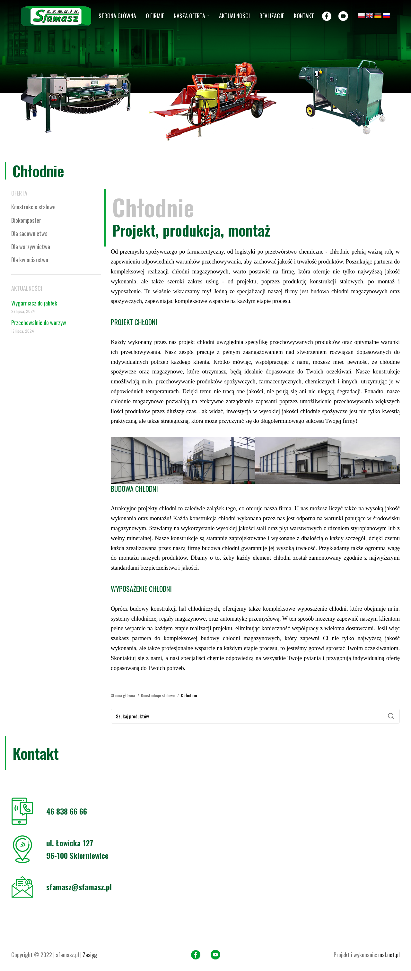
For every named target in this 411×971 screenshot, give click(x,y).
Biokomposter (26, 220)
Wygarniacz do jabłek (34, 303)
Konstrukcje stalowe (33, 207)
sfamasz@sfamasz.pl (79, 886)
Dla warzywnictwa (30, 246)
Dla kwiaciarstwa (29, 259)
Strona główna (123, 695)
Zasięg (90, 954)
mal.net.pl (389, 954)
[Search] (255, 716)
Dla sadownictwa (29, 233)
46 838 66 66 (66, 811)
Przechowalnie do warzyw (38, 323)
